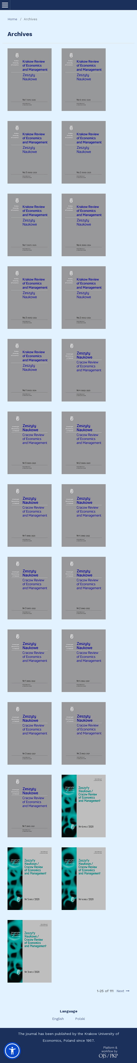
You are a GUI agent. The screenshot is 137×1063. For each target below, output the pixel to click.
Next (120, 991)
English (58, 1019)
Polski (80, 1019)
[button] (12, 1050)
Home (12, 19)
